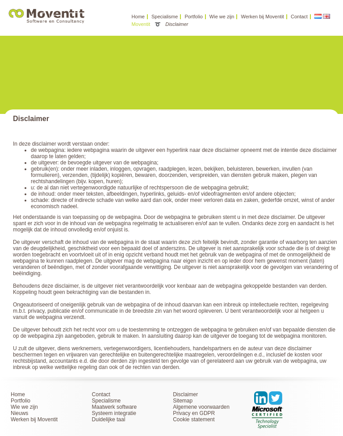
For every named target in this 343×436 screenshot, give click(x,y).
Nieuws (19, 413)
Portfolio (193, 16)
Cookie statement (193, 419)
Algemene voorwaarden (201, 407)
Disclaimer (185, 394)
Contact (299, 16)
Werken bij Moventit (262, 16)
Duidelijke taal (108, 419)
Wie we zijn (221, 16)
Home (138, 16)
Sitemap (182, 401)
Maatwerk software (114, 407)
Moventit (141, 24)
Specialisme (164, 16)
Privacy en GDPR (194, 413)
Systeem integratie (114, 413)
